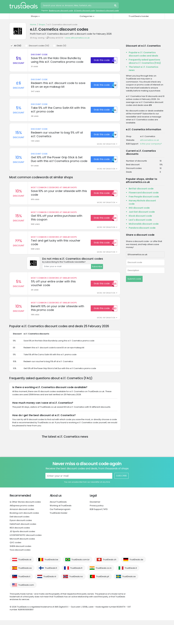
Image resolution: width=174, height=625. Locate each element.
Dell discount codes (19, 521)
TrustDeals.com (26, 589)
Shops (42, 24)
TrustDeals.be (51, 564)
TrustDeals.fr (76, 572)
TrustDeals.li (24, 581)
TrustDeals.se (129, 581)
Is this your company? (151, 143)
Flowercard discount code (144, 192)
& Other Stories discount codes (25, 506)
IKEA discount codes (20, 532)
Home (33, 24)
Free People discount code (144, 196)
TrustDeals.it (131, 572)
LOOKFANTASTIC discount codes (26, 539)
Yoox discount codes (20, 554)
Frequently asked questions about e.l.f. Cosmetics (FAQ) (145, 61)
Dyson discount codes (21, 525)
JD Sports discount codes (22, 536)
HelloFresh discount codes (23, 528)
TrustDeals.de (136, 564)
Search (116, 6)
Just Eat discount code (142, 211)
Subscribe (97, 270)
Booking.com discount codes (24, 517)
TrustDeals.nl (49, 581)
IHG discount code (139, 207)
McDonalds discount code (144, 223)
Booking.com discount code (61, 10)
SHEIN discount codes (20, 550)
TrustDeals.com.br (80, 564)
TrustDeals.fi (51, 572)
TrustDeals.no (76, 581)
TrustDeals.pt (102, 581)
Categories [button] (86, 16)
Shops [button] (34, 16)
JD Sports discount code (84, 10)
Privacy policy (96, 510)
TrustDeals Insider (139, 16)
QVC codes (15, 547)
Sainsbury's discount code (107, 10)
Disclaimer (95, 506)
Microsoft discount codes (22, 543)
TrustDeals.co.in (103, 572)
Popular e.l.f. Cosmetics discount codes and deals (143, 54)
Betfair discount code (141, 188)
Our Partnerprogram (60, 514)
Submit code (134, 278)
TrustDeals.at (24, 564)
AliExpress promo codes (22, 510)
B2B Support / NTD (99, 514)
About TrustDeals (58, 506)
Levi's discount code (140, 219)
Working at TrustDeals (60, 510)
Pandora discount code (142, 227)
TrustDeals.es (25, 572)
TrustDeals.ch (109, 564)
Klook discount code (140, 215)
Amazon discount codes (22, 514)
